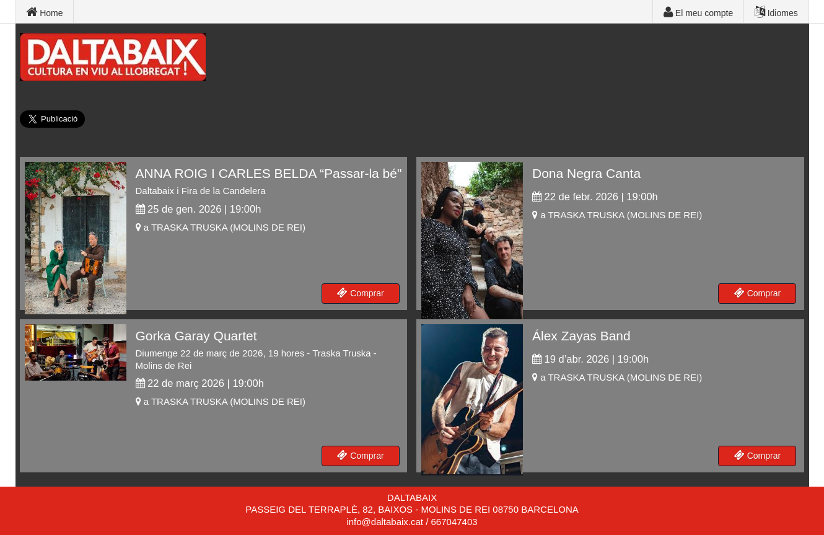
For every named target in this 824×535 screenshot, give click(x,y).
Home (44, 12)
